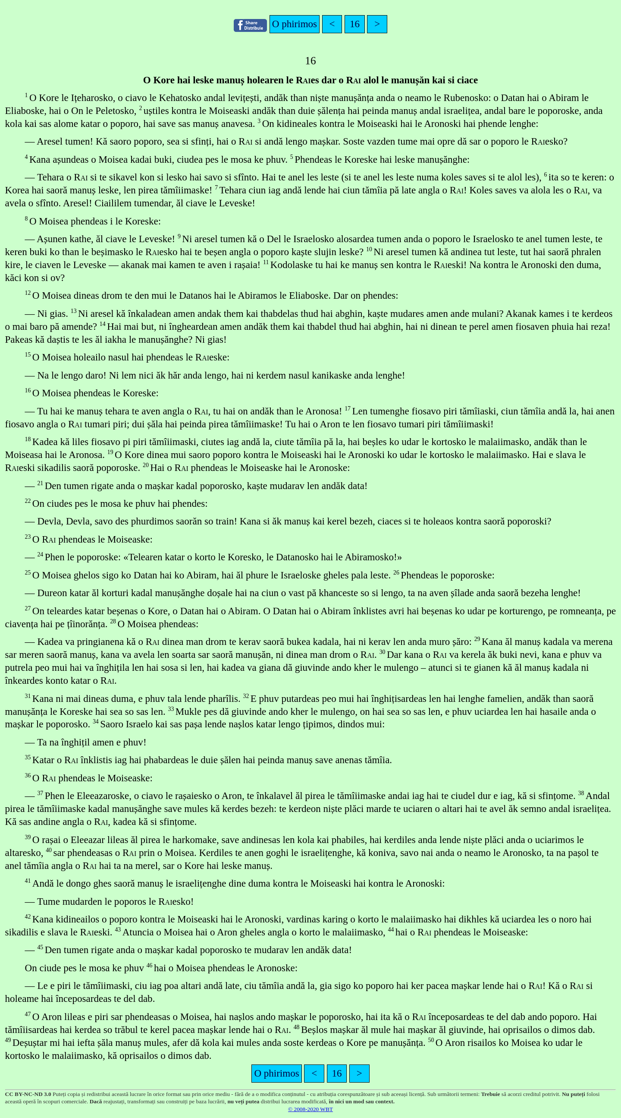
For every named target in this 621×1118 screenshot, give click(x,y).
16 (355, 23)
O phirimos (294, 23)
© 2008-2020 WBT (310, 1109)
